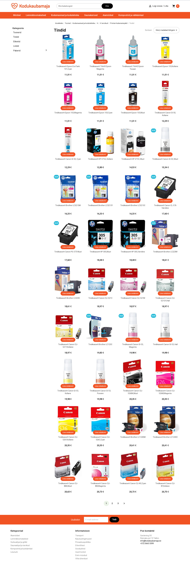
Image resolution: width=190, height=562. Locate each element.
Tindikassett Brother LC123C (100, 344)
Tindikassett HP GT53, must (132, 159)
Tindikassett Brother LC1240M (133, 437)
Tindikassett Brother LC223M (165, 252)
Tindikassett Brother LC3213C (132, 205)
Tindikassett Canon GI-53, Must (165, 159)
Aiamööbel (108, 15)
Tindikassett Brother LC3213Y (100, 205)
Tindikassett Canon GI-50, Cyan (68, 159)
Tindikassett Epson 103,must (133, 113)
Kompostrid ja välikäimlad (130, 15)
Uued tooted (80, 552)
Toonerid (17, 32)
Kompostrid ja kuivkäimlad (21, 549)
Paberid (16, 50)
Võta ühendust (81, 559)
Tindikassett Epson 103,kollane (165, 66)
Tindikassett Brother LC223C (68, 298)
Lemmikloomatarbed (36, 15)
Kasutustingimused (83, 539)
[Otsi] (79, 6)
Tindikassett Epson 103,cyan (100, 113)
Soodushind (80, 549)
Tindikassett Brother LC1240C (165, 437)
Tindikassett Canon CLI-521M (133, 298)
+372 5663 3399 (147, 543)
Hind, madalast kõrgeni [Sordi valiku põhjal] (167, 30)
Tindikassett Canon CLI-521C (100, 298)
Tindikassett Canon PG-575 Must (68, 252)
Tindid (16, 37)
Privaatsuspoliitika (83, 542)
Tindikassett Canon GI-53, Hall (165, 344)
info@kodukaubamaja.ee (150, 541)
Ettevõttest (80, 545)
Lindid (16, 46)
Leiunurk (14, 552)
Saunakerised (91, 15)
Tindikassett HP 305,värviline (133, 252)
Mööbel (17, 15)
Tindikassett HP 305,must (100, 252)
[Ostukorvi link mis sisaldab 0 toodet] (175, 6)
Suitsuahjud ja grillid (19, 542)
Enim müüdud (81, 555)
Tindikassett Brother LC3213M (68, 205)
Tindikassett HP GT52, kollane (100, 159)
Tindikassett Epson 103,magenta (68, 113)
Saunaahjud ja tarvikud (20, 545)
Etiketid (16, 41)
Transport (79, 535)
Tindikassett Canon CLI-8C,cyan (133, 483)
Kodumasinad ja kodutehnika (65, 15)
